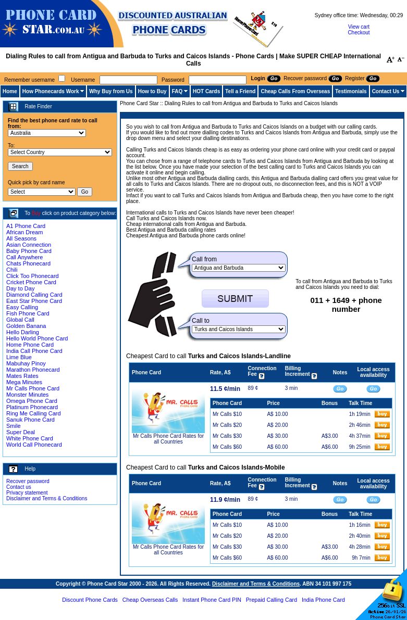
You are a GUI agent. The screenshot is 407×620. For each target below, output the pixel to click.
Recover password (28, 481)
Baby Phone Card (29, 251)
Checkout (358, 32)
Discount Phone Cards (90, 600)
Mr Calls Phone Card (32, 388)
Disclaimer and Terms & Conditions (46, 498)
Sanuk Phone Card (30, 419)
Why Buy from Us (110, 91)
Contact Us (386, 91)
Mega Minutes (24, 382)
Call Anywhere (24, 257)
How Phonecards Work (50, 91)
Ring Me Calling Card (33, 413)
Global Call (20, 320)
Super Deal (20, 432)
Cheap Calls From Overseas (295, 91)
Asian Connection (28, 245)
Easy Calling (22, 307)
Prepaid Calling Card (271, 600)
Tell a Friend (240, 91)
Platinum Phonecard (32, 407)
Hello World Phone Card (37, 338)
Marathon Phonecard (33, 369)
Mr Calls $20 (227, 425)
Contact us (18, 487)
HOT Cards (206, 91)
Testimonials (350, 91)
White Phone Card (29, 438)
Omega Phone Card (31, 401)
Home (10, 91)
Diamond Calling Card (34, 295)
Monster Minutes (27, 394)
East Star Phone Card (34, 301)
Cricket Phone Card (31, 282)
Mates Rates (22, 376)
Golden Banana (26, 326)
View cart (358, 27)
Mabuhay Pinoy (26, 363)
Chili (11, 270)
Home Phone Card (30, 344)
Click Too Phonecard (32, 276)
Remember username (29, 80)
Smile (13, 426)
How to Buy (152, 91)
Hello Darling (22, 332)
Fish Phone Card (28, 313)
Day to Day (20, 288)
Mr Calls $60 (227, 447)
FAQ (177, 91)
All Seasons (21, 238)
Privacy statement (26, 493)
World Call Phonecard (34, 444)
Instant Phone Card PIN (211, 600)
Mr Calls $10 (227, 414)
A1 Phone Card (25, 226)
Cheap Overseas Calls (150, 600)
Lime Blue (19, 357)
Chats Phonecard (28, 263)
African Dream (24, 232)
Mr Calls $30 (227, 436)
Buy (36, 213)
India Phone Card (323, 600)
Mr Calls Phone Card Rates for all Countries (168, 439)
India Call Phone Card (34, 351)
